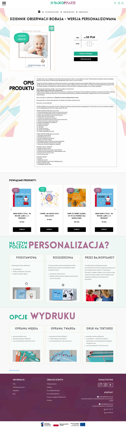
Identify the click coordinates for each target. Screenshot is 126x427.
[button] (11, 210)
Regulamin (16, 390)
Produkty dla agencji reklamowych (56, 397)
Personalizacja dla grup (53, 390)
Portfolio (49, 400)
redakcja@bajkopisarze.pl (97, 398)
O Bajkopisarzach (52, 384)
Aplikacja (49, 387)
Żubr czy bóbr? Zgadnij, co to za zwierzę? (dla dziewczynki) (76, 216)
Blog (14, 393)
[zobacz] (22, 229)
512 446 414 (108, 412)
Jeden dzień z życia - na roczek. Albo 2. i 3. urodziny (22, 216)
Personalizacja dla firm (53, 393)
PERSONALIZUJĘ (86, 59)
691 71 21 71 (108, 409)
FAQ (14, 384)
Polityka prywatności (19, 387)
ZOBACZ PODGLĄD (85, 54)
